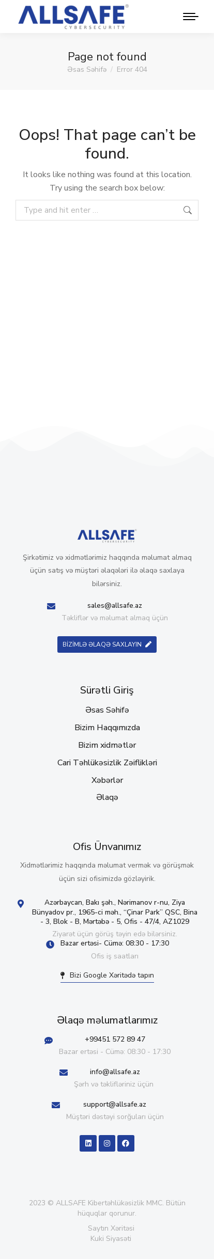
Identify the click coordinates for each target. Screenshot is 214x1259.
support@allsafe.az (114, 1104)
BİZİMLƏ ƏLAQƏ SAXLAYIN (107, 644)
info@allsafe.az (115, 1072)
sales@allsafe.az (114, 605)
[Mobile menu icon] (188, 16)
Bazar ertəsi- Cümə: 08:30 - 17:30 (114, 943)
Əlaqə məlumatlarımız (107, 1020)
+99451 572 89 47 (115, 1039)
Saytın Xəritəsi (111, 1228)
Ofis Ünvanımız (107, 847)
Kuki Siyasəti (110, 1239)
